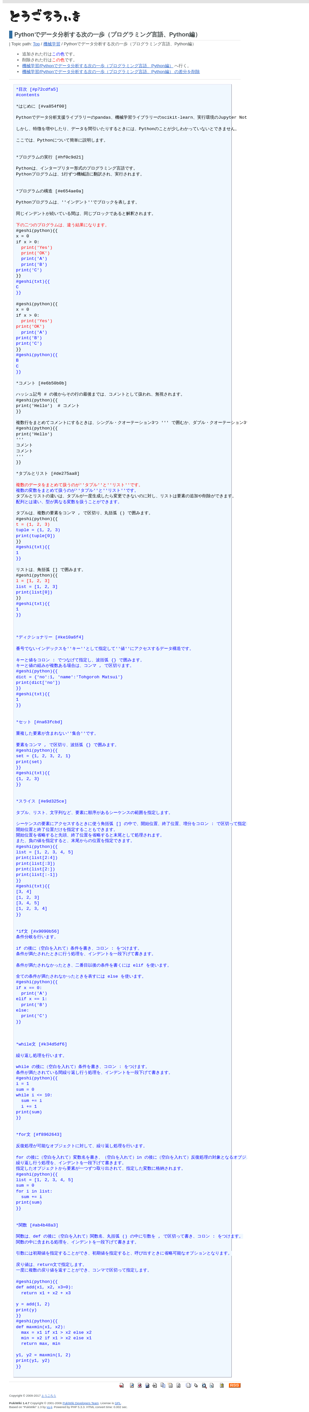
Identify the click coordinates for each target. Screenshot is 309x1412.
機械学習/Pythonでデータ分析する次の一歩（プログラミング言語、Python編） (97, 65)
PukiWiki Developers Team (81, 1403)
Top (36, 43)
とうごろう (48, 1395)
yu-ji (49, 1407)
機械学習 (51, 43)
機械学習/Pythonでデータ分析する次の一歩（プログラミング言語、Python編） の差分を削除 (111, 71)
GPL (118, 1403)
